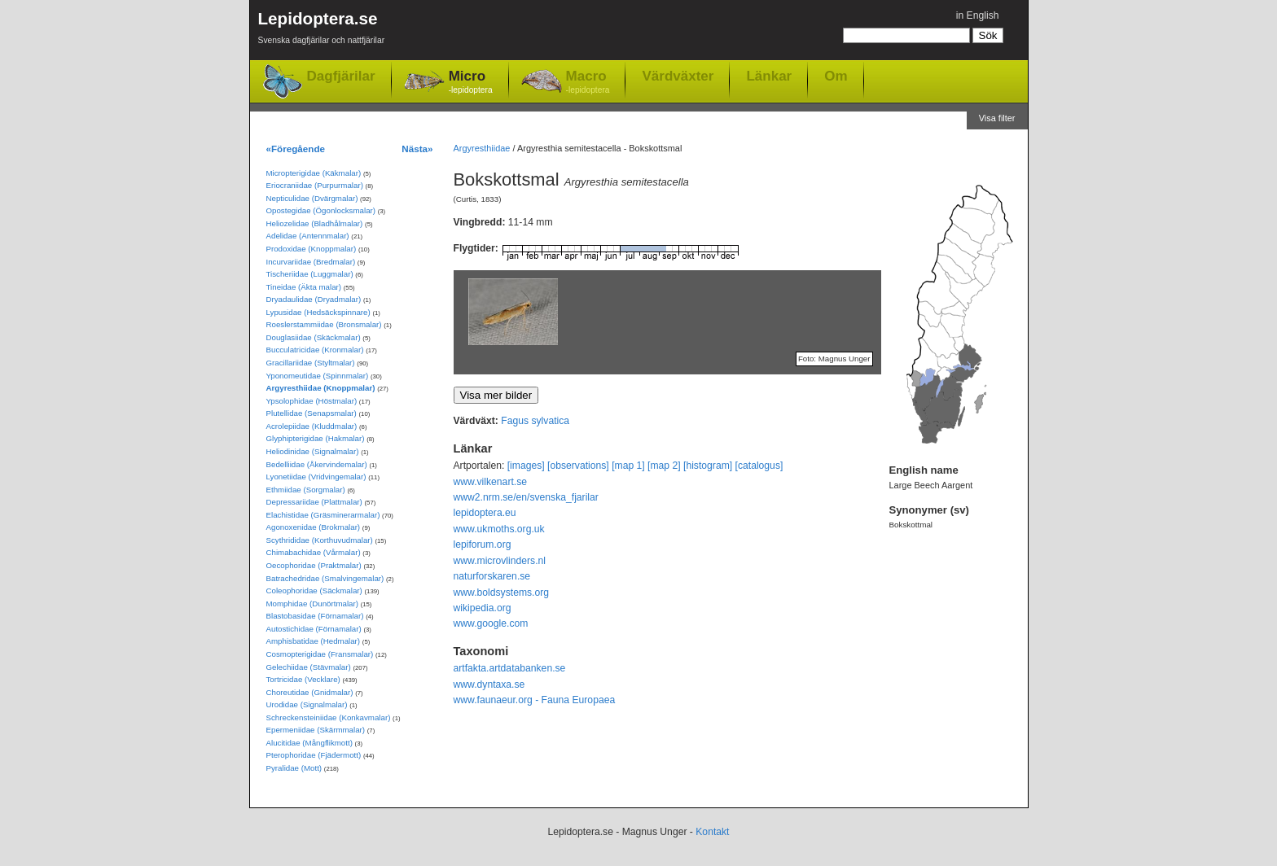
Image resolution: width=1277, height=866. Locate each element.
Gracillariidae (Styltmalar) (310, 362)
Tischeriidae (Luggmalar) (309, 273)
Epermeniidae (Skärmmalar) (316, 729)
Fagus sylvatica (535, 420)
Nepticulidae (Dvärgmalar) (312, 198)
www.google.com (491, 623)
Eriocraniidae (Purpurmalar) (314, 185)
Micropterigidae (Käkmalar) (314, 172)
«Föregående (296, 148)
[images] (526, 465)
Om (835, 75)
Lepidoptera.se (321, 30)
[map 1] (628, 465)
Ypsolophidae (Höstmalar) (312, 400)
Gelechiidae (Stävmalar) (308, 667)
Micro (471, 82)
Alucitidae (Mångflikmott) (309, 742)
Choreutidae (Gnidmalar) (309, 692)
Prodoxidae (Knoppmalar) (311, 248)
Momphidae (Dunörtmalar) (312, 603)
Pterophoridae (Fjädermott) (314, 754)
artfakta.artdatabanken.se (510, 668)
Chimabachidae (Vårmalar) (313, 552)
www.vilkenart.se (491, 482)
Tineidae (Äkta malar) (304, 286)
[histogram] (707, 465)
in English (977, 15)
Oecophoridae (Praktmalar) (314, 565)
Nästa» (417, 148)
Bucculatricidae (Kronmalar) (315, 349)
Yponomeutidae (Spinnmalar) (317, 375)
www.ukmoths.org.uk (499, 529)
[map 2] (664, 465)
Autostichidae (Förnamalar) (314, 628)
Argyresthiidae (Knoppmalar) (320, 387)
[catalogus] (759, 465)
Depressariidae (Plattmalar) (314, 501)
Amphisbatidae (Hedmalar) (313, 640)
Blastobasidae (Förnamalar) (315, 615)
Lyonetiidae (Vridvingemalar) (316, 476)
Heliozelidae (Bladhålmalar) (314, 223)
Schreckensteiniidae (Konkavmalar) (328, 717)
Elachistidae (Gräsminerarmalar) (323, 514)
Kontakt (712, 832)
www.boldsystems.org (502, 592)
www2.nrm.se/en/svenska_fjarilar (526, 497)
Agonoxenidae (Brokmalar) (313, 527)
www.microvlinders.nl (500, 560)
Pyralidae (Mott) (294, 767)
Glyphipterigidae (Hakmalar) (315, 438)
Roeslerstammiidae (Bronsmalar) (324, 324)
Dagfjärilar (341, 76)
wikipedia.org (482, 608)
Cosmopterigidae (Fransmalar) (320, 654)
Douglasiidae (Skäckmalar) (313, 337)
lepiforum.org (482, 544)
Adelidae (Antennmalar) (307, 235)
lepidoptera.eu (485, 512)
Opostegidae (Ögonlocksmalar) (321, 210)
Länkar (769, 75)
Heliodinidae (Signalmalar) (312, 451)
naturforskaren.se (492, 576)
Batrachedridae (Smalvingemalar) (325, 578)
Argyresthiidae (482, 148)
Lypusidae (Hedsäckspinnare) (318, 312)
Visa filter (997, 118)
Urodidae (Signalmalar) (307, 704)
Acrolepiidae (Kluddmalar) (312, 426)
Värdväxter (677, 75)
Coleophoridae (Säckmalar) (314, 590)
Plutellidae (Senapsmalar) (311, 413)
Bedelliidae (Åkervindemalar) (316, 464)
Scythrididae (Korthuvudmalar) (319, 540)
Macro (588, 82)
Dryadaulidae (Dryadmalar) (314, 299)
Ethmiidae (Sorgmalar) (305, 489)
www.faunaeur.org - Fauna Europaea (535, 700)
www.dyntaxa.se (489, 684)
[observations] (578, 465)
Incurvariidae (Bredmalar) (311, 261)
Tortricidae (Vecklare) (303, 679)
